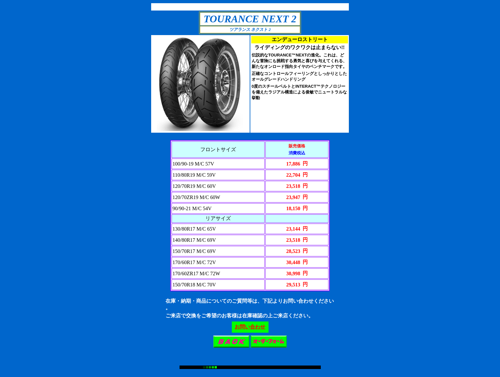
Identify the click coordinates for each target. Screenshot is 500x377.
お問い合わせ (250, 326)
